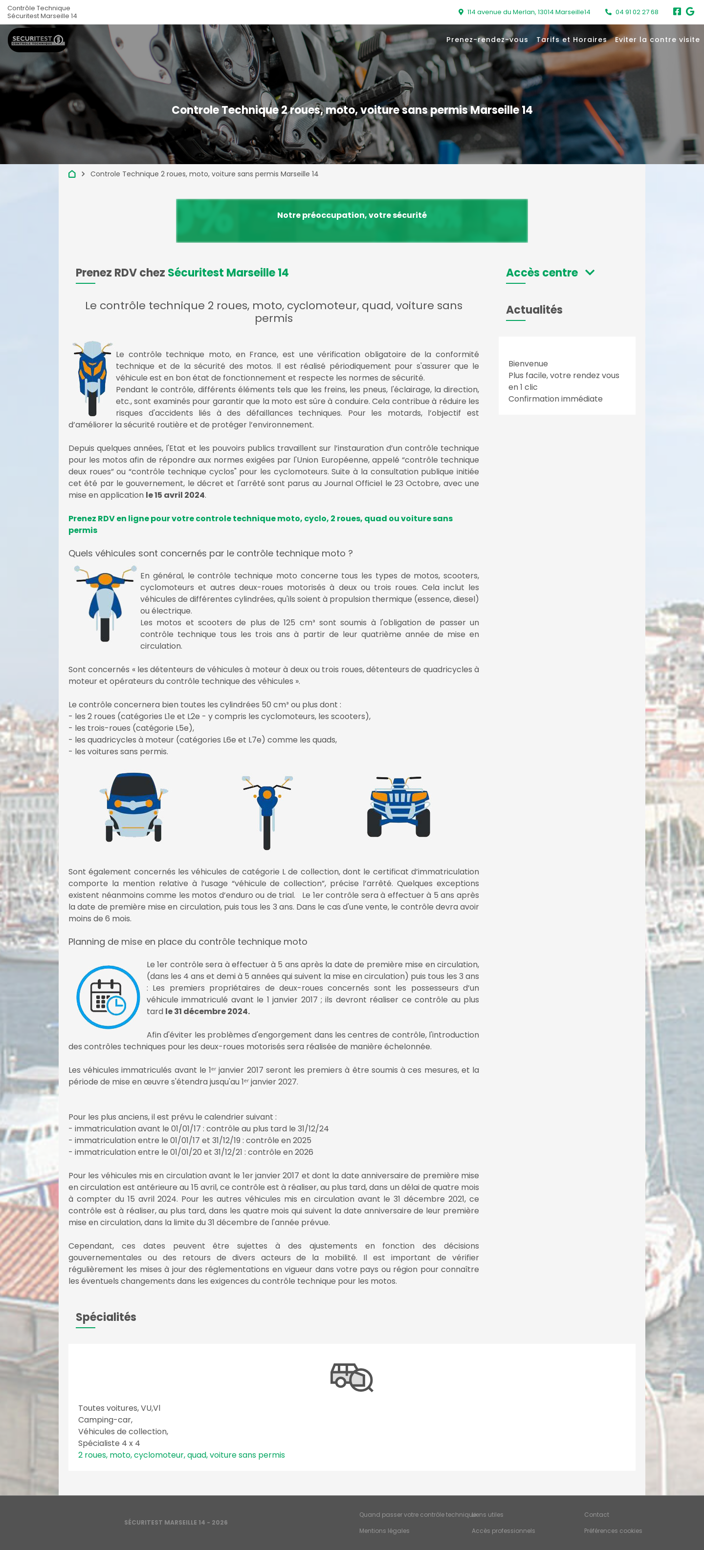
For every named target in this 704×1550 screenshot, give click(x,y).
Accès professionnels (503, 1531)
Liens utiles (488, 1514)
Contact (596, 1514)
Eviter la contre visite (657, 39)
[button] (550, 272)
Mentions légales (384, 1531)
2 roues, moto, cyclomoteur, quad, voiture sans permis (181, 1455)
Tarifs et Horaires (571, 39)
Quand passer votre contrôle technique (417, 1514)
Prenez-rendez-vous (487, 39)
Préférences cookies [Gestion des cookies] (613, 1531)
